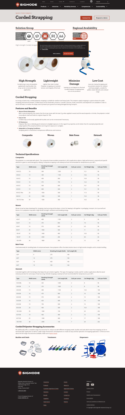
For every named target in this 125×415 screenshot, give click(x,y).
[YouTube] (92, 384)
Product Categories (26, 13)
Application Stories (69, 388)
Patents (66, 402)
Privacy (88, 391)
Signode (18, 13)
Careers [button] (60, 1)
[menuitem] (43, 6)
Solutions (46, 392)
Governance (47, 402)
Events (51, 1)
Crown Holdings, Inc (23, 398)
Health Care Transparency (93, 395)
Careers (66, 392)
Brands (45, 395)
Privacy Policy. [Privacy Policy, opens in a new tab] (45, 49)
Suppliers (46, 398)
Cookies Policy (90, 388)
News (43, 1)
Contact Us (72, 1)
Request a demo (103, 18)
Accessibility (90, 398)
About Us (66, 385)
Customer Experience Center (51, 388)
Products (46, 385)
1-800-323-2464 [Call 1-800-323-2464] (22, 390)
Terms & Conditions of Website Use (96, 401)
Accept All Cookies (68, 53)
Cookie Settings (91, 405)
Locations (82, 1)
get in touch (53, 333)
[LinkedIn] (88, 384)
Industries (46, 382)
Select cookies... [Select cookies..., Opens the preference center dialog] (57, 53)
